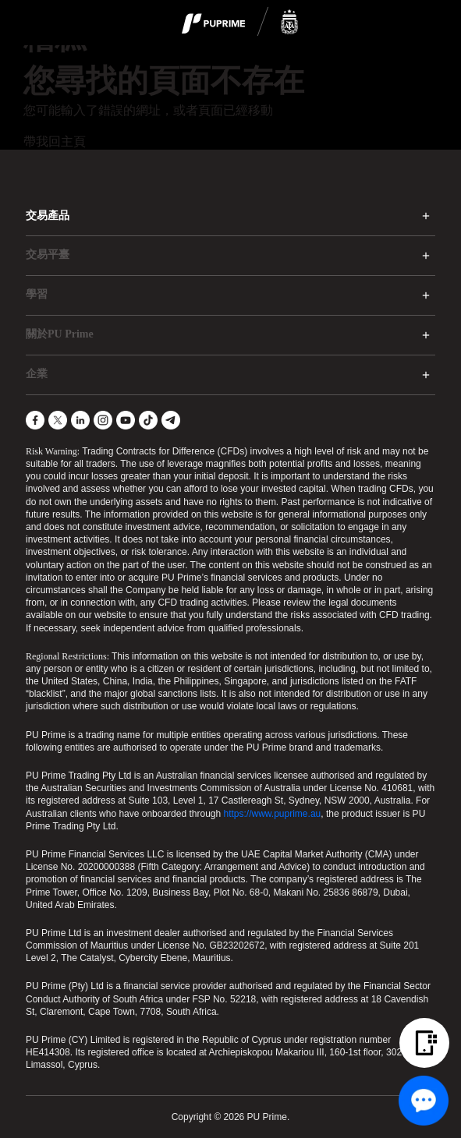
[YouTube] (125, 420)
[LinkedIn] (80, 420)
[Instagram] (103, 420)
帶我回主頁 (54, 141)
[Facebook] (35, 420)
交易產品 (47, 215)
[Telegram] (170, 420)
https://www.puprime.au (272, 813)
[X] (57, 420)
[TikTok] (148, 420)
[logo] (240, 22)
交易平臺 (47, 254)
